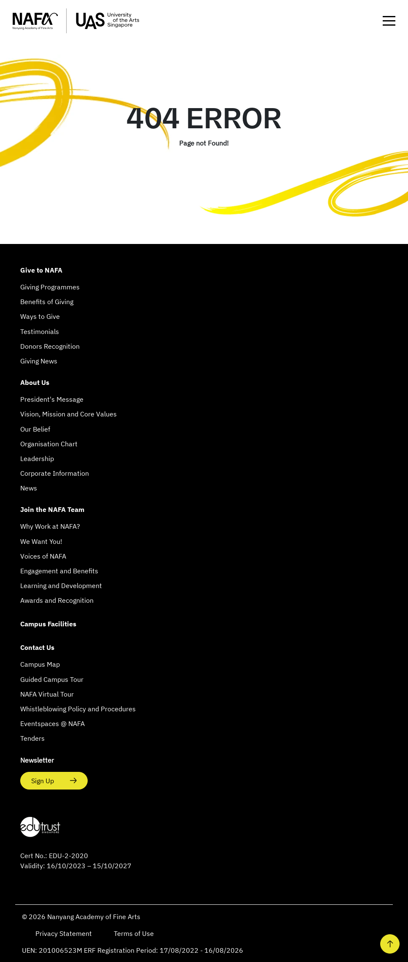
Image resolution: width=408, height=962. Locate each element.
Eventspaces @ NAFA (52, 723)
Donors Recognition (50, 346)
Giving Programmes (50, 287)
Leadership (37, 458)
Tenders (32, 738)
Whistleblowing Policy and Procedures (78, 709)
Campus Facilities (48, 624)
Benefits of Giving (46, 301)
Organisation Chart (49, 444)
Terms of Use (134, 933)
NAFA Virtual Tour (47, 694)
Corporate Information (54, 473)
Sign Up (43, 780)
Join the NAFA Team (52, 509)
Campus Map (40, 664)
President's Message (51, 399)
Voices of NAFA (43, 556)
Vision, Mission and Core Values (68, 414)
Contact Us (37, 647)
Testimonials (39, 331)
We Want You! (41, 541)
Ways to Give (40, 316)
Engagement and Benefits (59, 571)
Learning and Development (61, 585)
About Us (34, 382)
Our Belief (35, 429)
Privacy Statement (64, 933)
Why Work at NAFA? (50, 526)
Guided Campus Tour (51, 679)
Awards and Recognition (57, 600)
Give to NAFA (41, 270)
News (28, 488)
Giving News (38, 361)
